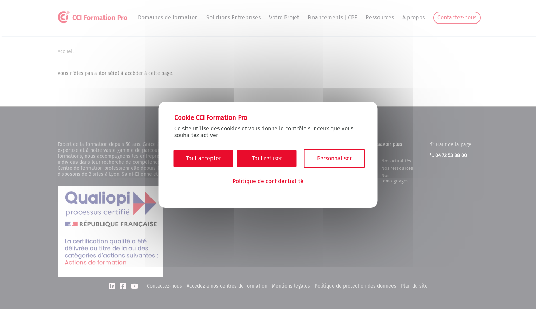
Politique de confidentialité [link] (268, 181)
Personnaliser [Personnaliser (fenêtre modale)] (334, 158)
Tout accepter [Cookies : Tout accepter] (203, 158)
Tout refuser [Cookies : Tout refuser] (267, 158)
